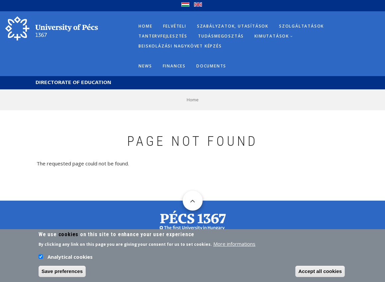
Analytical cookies (70, 258)
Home (145, 26)
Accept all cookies (320, 273)
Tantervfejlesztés (163, 36)
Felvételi (174, 26)
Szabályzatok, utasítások (232, 26)
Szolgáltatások (301, 26)
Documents (211, 66)
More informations (234, 245)
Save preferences (62, 273)
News (145, 66)
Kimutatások (271, 36)
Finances (174, 66)
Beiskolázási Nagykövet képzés (180, 46)
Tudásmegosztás (221, 36)
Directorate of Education (73, 82)
